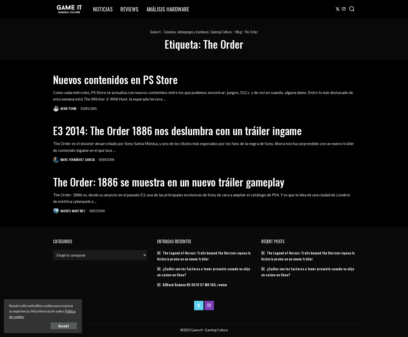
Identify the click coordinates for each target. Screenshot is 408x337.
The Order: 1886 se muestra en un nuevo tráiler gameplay (168, 182)
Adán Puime (68, 108)
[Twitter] (337, 9)
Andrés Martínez (72, 211)
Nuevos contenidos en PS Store (115, 79)
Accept (63, 325)
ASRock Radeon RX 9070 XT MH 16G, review (195, 284)
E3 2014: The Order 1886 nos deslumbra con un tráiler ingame (177, 130)
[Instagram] (344, 9)
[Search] (352, 9)
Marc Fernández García (77, 159)
